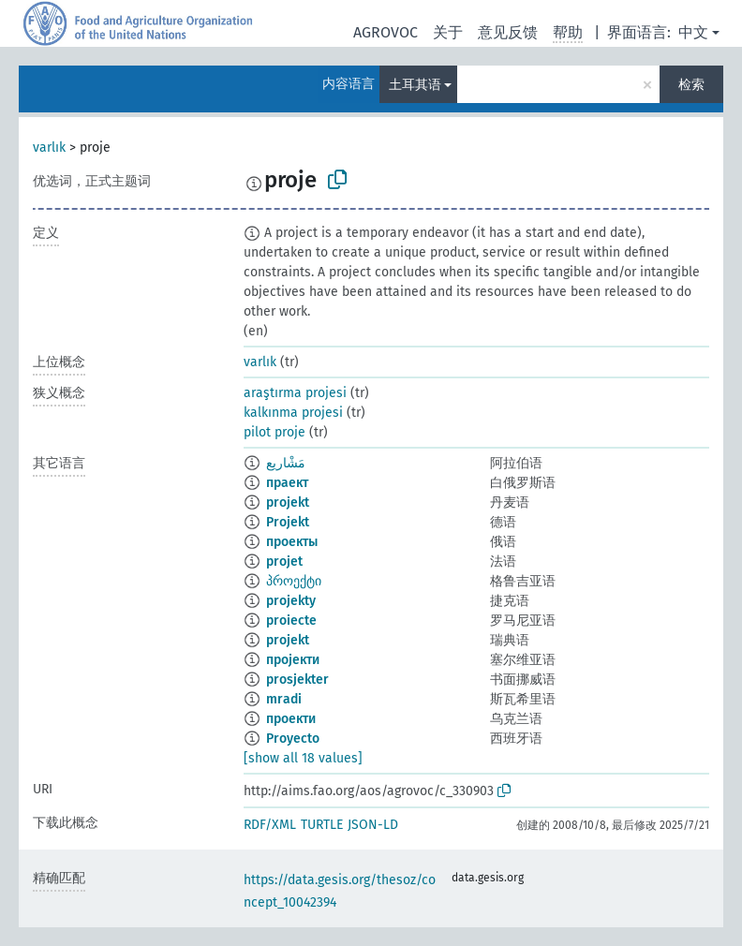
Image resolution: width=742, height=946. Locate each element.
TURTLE (322, 825)
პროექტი (293, 581)
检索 (691, 85)
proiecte (291, 620)
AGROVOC (385, 32)
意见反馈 (508, 32)
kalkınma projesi (293, 413)
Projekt (287, 522)
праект (287, 483)
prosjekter (297, 679)
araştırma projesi (295, 393)
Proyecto (292, 738)
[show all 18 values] (303, 758)
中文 (693, 32)
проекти (291, 719)
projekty (291, 601)
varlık (49, 147)
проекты (292, 542)
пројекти (292, 660)
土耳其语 (415, 85)
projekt (287, 502)
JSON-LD (373, 825)
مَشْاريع (285, 463)
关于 (448, 32)
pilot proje (274, 432)
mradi (284, 699)
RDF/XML (270, 825)
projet (284, 561)
